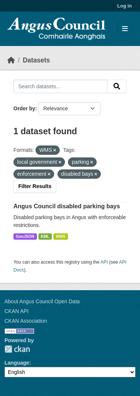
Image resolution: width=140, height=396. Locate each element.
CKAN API (16, 311)
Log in (124, 6)
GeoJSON (25, 236)
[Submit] (117, 86)
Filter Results (35, 186)
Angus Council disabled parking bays (66, 206)
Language (16, 363)
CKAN (17, 349)
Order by (24, 108)
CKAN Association (25, 321)
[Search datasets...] (60, 86)
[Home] (11, 60)
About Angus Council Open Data (42, 301)
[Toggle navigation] (125, 29)
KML (45, 236)
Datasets (36, 60)
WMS (61, 236)
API (104, 262)
